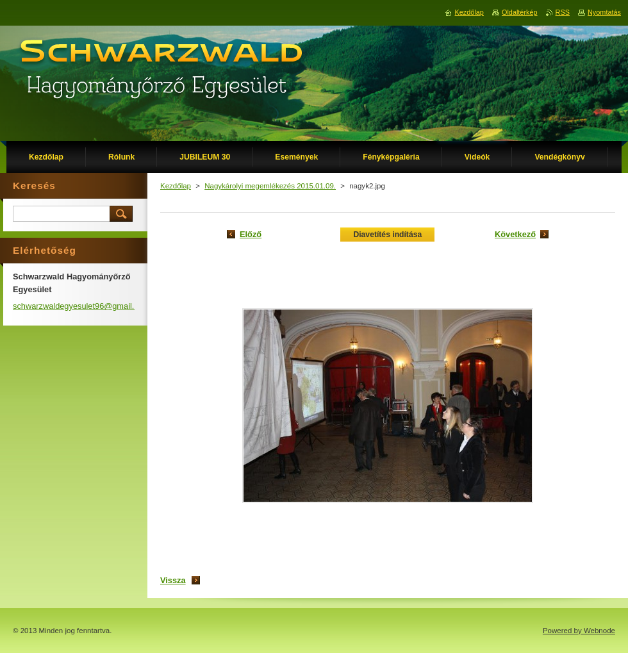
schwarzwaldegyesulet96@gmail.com (81, 306)
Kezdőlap (175, 186)
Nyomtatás (604, 12)
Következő (515, 234)
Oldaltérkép (520, 12)
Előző (250, 234)
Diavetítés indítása (387, 234)
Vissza (173, 580)
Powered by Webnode (579, 630)
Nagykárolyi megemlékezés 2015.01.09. (270, 186)
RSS (563, 12)
